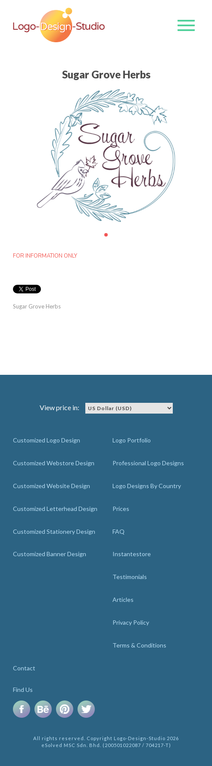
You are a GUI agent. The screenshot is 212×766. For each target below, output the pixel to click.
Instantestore (131, 553)
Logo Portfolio (131, 440)
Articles (123, 599)
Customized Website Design (51, 485)
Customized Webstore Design (53, 463)
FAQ (118, 531)
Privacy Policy (130, 622)
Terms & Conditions (139, 645)
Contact (24, 668)
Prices (120, 508)
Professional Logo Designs (148, 463)
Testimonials (129, 576)
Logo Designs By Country (146, 485)
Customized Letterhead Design (55, 508)
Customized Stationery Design (54, 531)
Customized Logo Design (46, 440)
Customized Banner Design (49, 553)
